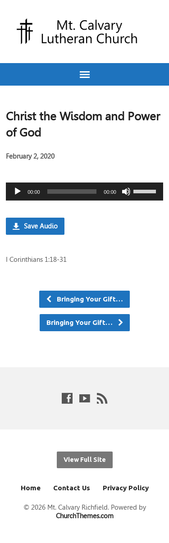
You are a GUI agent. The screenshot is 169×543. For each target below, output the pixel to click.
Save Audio (35, 226)
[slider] (72, 191)
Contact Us (71, 488)
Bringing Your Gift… (84, 299)
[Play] (17, 191)
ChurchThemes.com (85, 515)
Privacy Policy (126, 488)
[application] (84, 192)
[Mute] (126, 191)
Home (31, 488)
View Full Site (85, 459)
